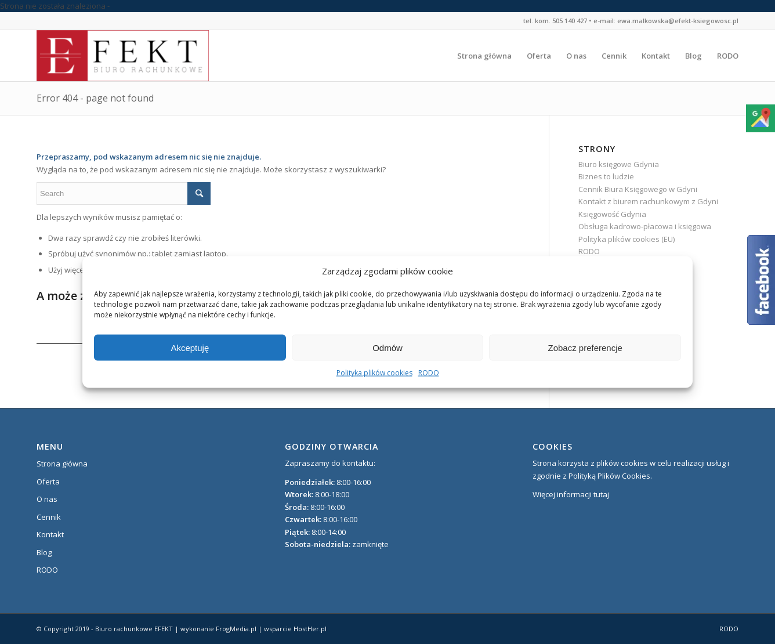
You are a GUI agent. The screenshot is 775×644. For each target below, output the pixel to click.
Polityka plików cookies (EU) (626, 239)
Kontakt (50, 534)
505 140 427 (569, 20)
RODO (428, 373)
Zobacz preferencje (585, 348)
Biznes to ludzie (606, 176)
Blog (44, 552)
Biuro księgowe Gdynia (618, 164)
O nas (47, 499)
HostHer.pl (310, 628)
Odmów (387, 348)
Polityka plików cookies (374, 373)
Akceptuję (190, 348)
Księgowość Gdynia (612, 214)
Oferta (48, 481)
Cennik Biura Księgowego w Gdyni (637, 189)
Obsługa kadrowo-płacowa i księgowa (644, 226)
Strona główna (62, 463)
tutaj (601, 494)
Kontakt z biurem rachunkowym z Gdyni (648, 201)
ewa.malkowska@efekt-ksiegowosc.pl (677, 20)
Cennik (49, 517)
